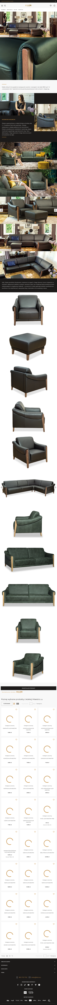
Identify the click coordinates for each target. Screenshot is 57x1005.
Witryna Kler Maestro (10, 788)
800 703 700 (21, 977)
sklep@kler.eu (35, 977)
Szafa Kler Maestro (28, 852)
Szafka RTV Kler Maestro (10, 728)
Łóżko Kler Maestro (9, 820)
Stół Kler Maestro (28, 788)
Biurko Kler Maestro (10, 945)
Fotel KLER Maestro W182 (47, 818)
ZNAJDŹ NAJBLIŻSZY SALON (7, 1)
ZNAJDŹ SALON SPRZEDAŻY (28, 688)
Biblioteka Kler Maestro (47, 852)
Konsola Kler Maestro (47, 912)
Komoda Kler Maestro (9, 758)
